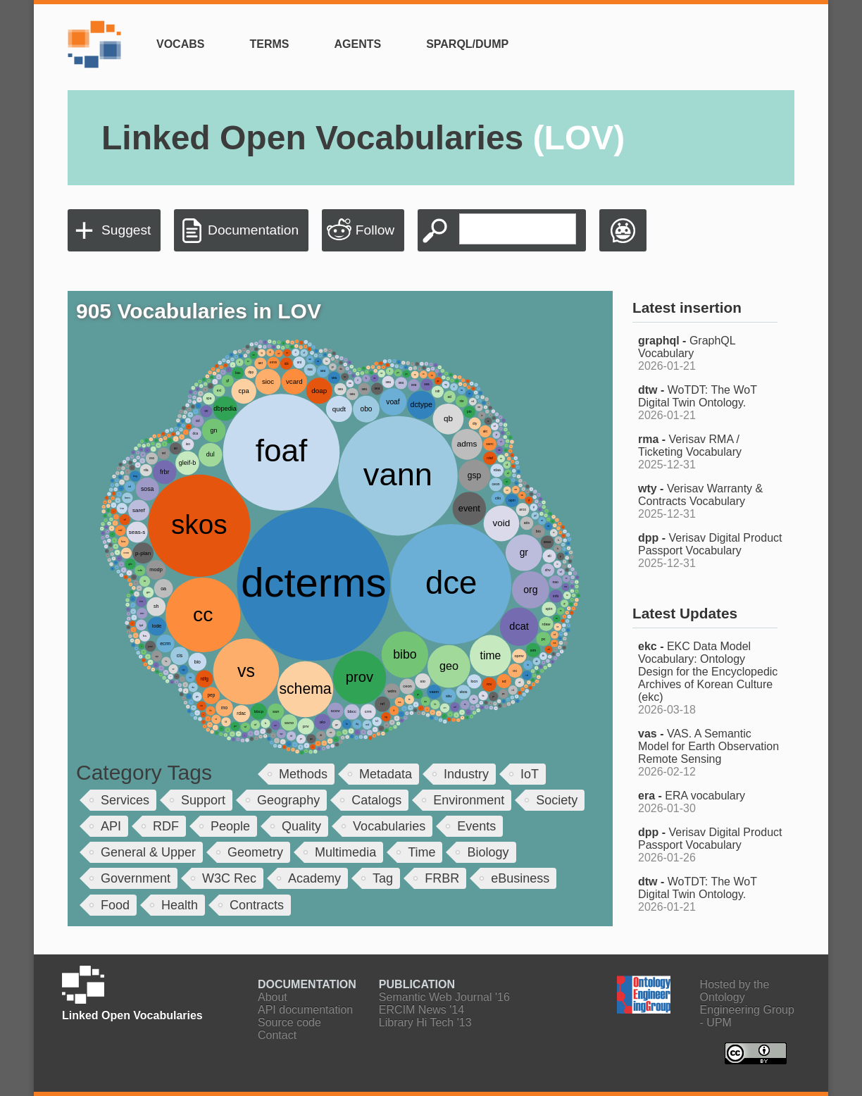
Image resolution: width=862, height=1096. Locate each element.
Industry (466, 774)
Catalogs (376, 800)
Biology (487, 852)
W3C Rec (229, 878)
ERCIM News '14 (421, 1010)
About (272, 997)
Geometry (255, 852)
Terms (269, 44)
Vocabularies (389, 826)
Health (179, 905)
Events (476, 826)
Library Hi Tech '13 (425, 1022)
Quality (301, 826)
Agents (357, 44)
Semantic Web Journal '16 (444, 997)
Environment (468, 800)
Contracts (257, 905)
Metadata (385, 774)
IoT (529, 774)
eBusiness (520, 878)
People (230, 826)
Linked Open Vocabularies (363, 137)
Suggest (126, 230)
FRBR (442, 878)
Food (115, 905)
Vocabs (180, 44)
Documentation (253, 230)
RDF (166, 826)
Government (135, 878)
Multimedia (345, 852)
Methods (303, 774)
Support (203, 800)
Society (556, 800)
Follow (375, 230)
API (111, 826)
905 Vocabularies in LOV (198, 311)
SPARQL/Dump (467, 44)
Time (421, 852)
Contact (277, 1035)
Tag (383, 878)
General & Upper (148, 852)
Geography (288, 800)
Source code (289, 1022)
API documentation (305, 1010)
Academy (314, 878)
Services (125, 800)
